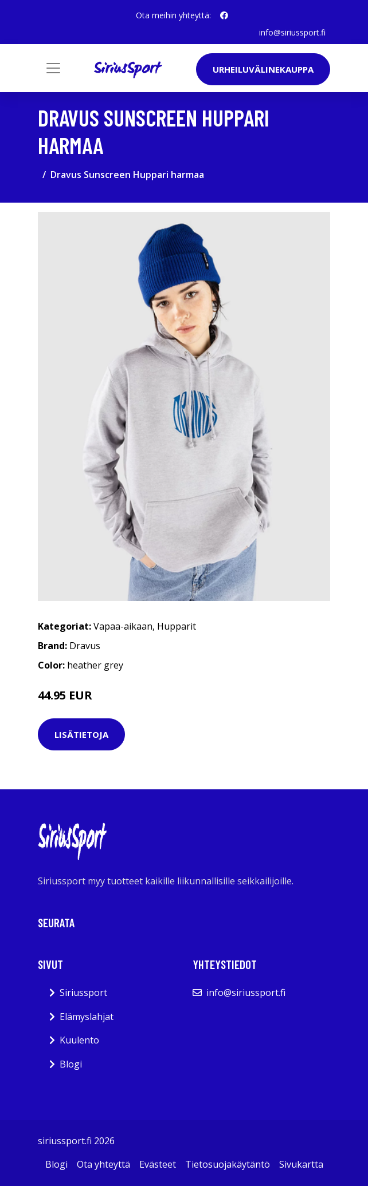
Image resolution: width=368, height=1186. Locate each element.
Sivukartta (301, 1164)
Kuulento (79, 1040)
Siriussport (83, 992)
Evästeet (157, 1164)
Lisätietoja (81, 734)
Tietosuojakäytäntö (227, 1164)
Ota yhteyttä (103, 1164)
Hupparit (176, 626)
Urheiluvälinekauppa (263, 69)
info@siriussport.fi (292, 32)
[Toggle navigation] (53, 68)
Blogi (71, 1064)
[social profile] (224, 15)
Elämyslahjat (86, 1016)
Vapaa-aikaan (122, 626)
